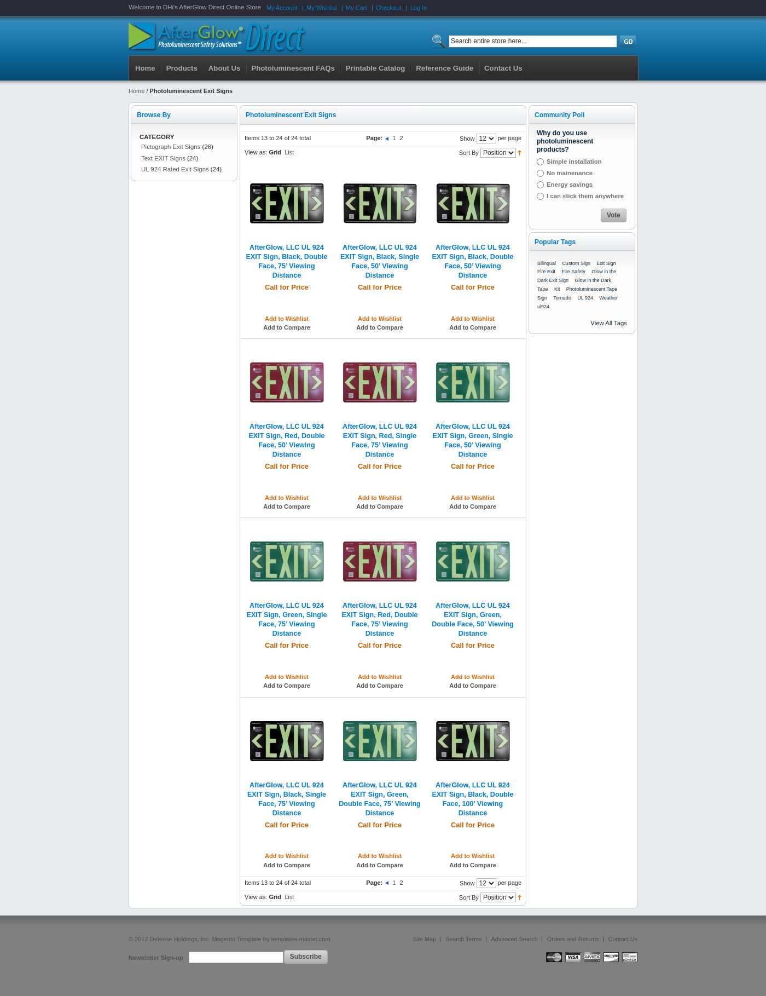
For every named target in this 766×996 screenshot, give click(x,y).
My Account (282, 7)
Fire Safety (573, 271)
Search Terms (463, 939)
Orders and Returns (573, 939)
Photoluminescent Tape (591, 289)
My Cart (356, 7)
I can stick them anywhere (585, 196)
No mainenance (570, 173)
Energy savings (570, 184)
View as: (256, 152)
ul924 (543, 306)
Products (182, 68)
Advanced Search (514, 939)
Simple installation (574, 161)
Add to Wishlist (287, 318)
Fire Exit (546, 271)
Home (145, 68)
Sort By (469, 152)
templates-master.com (300, 939)
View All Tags (608, 323)
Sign (542, 298)
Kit (557, 289)
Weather (608, 298)
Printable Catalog (375, 68)
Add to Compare (286, 327)
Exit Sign (606, 263)
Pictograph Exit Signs (170, 146)
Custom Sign (576, 263)
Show (467, 138)
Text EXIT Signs (163, 158)
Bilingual (546, 263)
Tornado (562, 298)
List (289, 152)
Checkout (388, 7)
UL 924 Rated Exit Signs (175, 169)
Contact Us (622, 939)
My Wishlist (321, 7)
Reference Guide (444, 68)
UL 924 (585, 298)
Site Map (425, 939)
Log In (418, 7)
